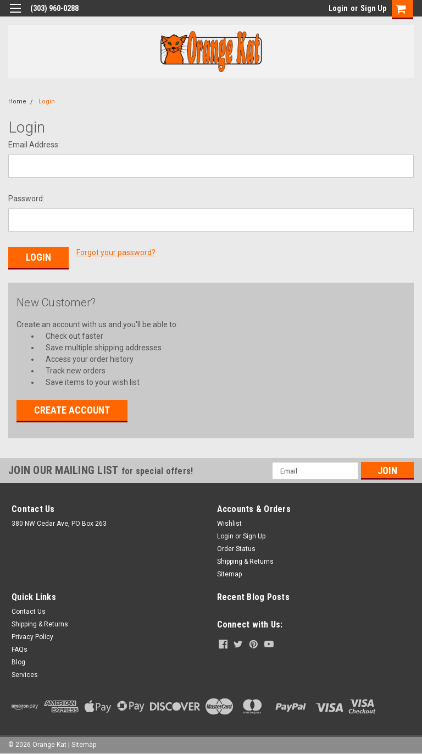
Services (25, 673)
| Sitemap (82, 743)
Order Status (236, 547)
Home (17, 101)
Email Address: (34, 144)
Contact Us (29, 610)
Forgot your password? (116, 252)
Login (338, 8)
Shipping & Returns (245, 560)
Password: (26, 198)
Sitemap (229, 572)
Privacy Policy (32, 635)
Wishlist (229, 522)
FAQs (19, 648)
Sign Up (373, 8)
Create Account (72, 408)
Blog (18, 660)
